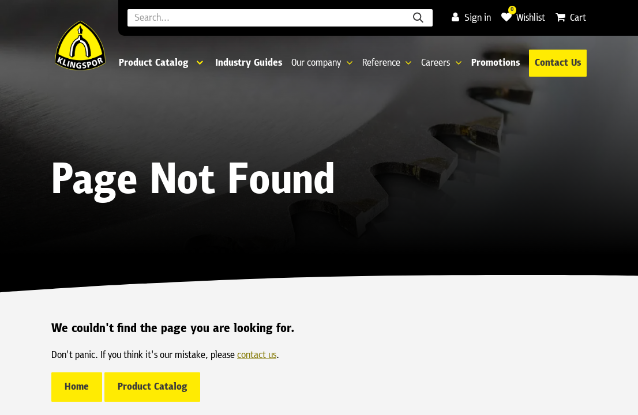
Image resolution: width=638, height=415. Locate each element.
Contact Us (558, 63)
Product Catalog (152, 387)
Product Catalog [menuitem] (153, 63)
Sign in (471, 18)
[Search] (418, 18)
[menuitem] (248, 63)
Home (77, 387)
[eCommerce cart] (571, 18)
